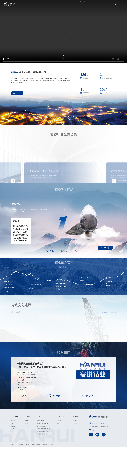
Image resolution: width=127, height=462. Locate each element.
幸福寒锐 (59, 439)
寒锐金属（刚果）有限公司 (43, 439)
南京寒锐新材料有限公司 (42, 450)
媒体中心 (58, 4)
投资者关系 (107, 4)
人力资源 (97, 4)
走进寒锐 (41, 4)
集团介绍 (13, 437)
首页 (33, 4)
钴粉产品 (26, 442)
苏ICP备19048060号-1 (36, 461)
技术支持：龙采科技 (48, 461)
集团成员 (50, 4)
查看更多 (17, 94)
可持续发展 (77, 4)
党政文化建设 (87, 4)
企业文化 (13, 445)
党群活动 (59, 437)
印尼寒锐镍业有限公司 (42, 442)
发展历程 (13, 439)
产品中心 (67, 4)
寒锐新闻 (75, 437)
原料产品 (26, 437)
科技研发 (13, 442)
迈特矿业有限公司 (41, 437)
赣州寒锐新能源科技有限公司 (44, 445)
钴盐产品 (26, 439)
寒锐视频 (75, 439)
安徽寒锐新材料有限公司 (42, 447)
